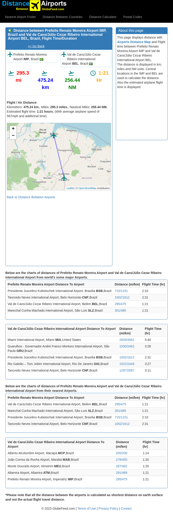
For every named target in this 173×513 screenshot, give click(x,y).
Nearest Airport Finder (20, 17)
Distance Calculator (102, 17)
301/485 (120, 310)
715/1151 (121, 291)
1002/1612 (122, 297)
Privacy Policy (109, 508)
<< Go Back (36, 46)
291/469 (121, 472)
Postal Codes (132, 17)
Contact (126, 508)
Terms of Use (87, 508)
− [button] (13, 135)
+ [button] (13, 129)
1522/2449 (126, 364)
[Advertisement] (59, 230)
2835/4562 (126, 340)
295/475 (120, 304)
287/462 (121, 466)
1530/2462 (126, 346)
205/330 (121, 453)
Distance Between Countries (62, 17)
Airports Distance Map (134, 42)
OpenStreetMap (87, 188)
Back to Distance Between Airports (31, 197)
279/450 (121, 459)
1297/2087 (126, 370)
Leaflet (70, 188)
